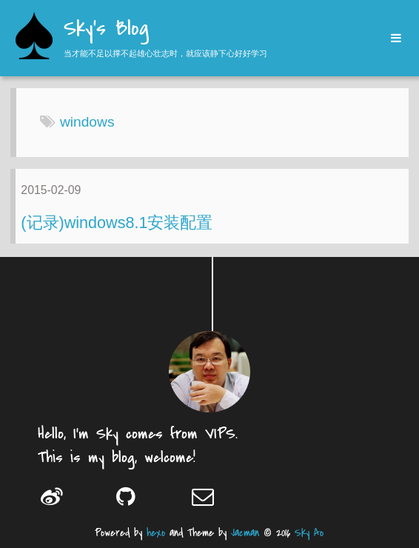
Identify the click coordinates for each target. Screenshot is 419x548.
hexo (156, 533)
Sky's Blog (106, 29)
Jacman (245, 533)
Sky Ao (309, 533)
